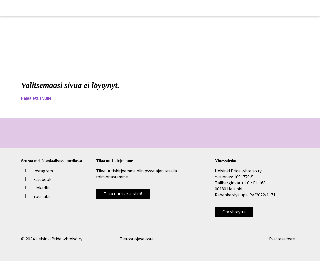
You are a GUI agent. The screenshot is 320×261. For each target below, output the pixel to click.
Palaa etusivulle (36, 98)
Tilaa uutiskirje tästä (123, 194)
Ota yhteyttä (234, 212)
